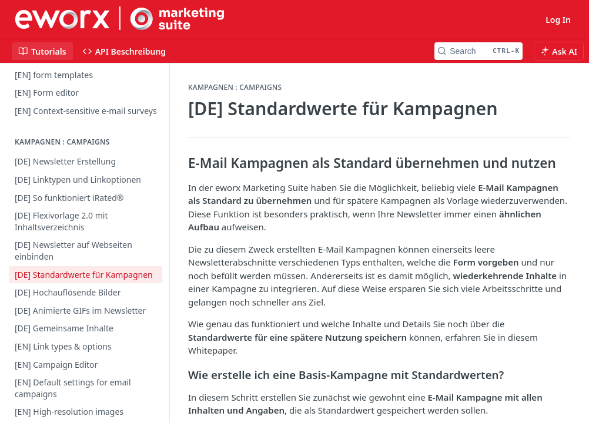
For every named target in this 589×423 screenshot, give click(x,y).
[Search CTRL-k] (478, 51)
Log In (558, 19)
